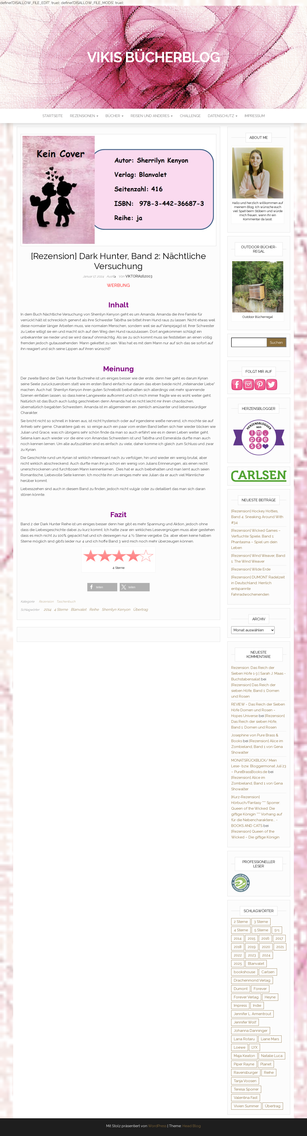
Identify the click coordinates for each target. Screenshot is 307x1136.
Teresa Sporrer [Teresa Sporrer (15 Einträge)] (246, 1089)
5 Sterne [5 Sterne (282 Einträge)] (261, 930)
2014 (47, 609)
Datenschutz (222, 116)
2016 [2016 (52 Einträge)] (265, 938)
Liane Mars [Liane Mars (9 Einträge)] (270, 1039)
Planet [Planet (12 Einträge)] (265, 1064)
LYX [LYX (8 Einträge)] (254, 1047)
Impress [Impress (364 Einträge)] (240, 1005)
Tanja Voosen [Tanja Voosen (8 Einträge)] (245, 1081)
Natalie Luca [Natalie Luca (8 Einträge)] (272, 1056)
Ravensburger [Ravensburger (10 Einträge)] (246, 1072)
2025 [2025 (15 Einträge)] (238, 963)
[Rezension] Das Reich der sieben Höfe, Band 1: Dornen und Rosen (255, 691)
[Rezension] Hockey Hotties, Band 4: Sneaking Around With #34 (257, 517)
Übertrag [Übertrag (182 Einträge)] (272, 1106)
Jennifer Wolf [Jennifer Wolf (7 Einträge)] (245, 1022)
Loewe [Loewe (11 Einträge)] (239, 1047)
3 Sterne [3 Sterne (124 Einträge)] (261, 922)
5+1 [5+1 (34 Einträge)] (276, 930)
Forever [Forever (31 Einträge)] (260, 989)
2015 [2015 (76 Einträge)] (251, 938)
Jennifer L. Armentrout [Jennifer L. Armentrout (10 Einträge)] (252, 1014)
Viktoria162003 (138, 276)
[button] (102, 587)
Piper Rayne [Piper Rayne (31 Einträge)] (244, 1064)
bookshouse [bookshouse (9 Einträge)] (244, 972)
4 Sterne (61, 609)
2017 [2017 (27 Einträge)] (279, 938)
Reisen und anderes (152, 116)
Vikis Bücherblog (153, 57)
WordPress (157, 1126)
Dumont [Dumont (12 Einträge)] (241, 989)
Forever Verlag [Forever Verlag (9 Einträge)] (246, 997)
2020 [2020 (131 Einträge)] (266, 947)
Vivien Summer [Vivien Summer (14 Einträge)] (246, 1106)
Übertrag (140, 609)
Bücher (115, 116)
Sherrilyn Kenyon (116, 609)
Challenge (190, 116)
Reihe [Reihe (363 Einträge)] (269, 1072)
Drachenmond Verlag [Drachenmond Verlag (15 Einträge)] (252, 980)
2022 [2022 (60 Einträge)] (238, 955)
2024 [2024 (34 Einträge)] (266, 955)
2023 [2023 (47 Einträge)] (252, 955)
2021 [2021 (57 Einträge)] (280, 947)
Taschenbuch (65, 601)
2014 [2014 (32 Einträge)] (238, 938)
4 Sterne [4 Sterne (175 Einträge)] (241, 930)
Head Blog (192, 1126)
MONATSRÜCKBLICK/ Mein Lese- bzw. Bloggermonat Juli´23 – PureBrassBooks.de (258, 766)
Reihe (94, 609)
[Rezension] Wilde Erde (251, 569)
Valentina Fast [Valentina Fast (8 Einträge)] (245, 1098)
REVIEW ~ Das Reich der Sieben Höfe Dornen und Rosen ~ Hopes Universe (258, 710)
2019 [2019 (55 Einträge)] (252, 947)
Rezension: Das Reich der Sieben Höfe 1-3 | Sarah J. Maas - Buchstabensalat (258, 673)
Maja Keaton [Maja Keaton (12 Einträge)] (244, 1056)
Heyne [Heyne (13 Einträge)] (270, 997)
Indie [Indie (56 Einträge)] (257, 1005)
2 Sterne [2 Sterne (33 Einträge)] (241, 922)
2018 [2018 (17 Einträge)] (238, 947)
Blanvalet (78, 609)
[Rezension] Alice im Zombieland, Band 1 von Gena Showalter (257, 747)
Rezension (46, 601)
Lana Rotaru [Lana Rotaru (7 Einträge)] (244, 1039)
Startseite (52, 116)
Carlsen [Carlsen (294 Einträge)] (267, 972)
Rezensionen (84, 116)
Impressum (255, 116)
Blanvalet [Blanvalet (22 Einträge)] (256, 963)
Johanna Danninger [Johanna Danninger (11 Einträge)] (250, 1031)
